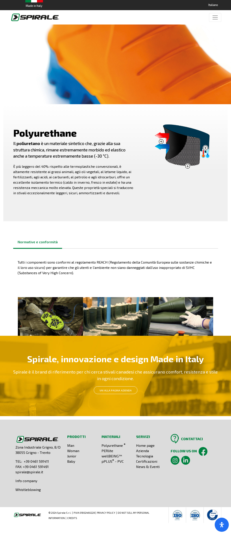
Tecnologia (144, 456)
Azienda (142, 451)
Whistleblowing (28, 489)
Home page (145, 445)
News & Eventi (148, 466)
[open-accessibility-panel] (222, 525)
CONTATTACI (192, 439)
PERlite (107, 451)
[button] (50, 316)
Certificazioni (146, 461)
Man (70, 445)
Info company (26, 481)
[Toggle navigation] (215, 17)
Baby (71, 461)
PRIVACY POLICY (106, 512)
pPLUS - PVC (113, 461)
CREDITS (72, 518)
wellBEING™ (112, 456)
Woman (73, 451)
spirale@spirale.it (29, 472)
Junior (71, 456)
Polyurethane (114, 445)
